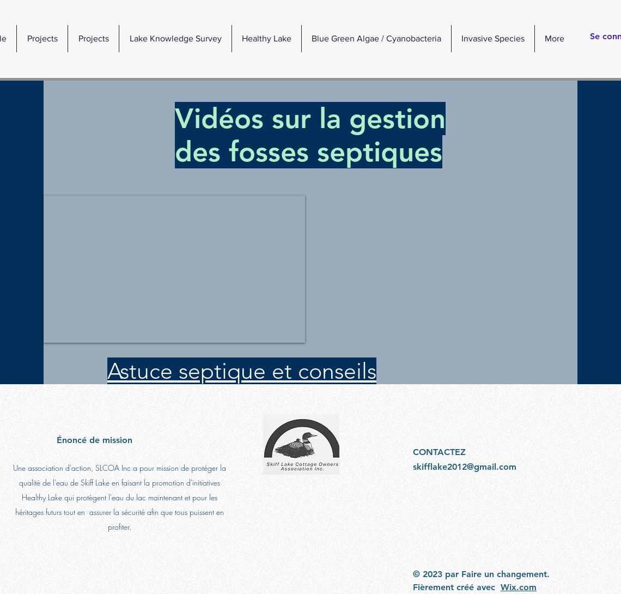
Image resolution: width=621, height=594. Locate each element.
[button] (266, 38)
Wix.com (519, 587)
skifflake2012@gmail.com (464, 467)
